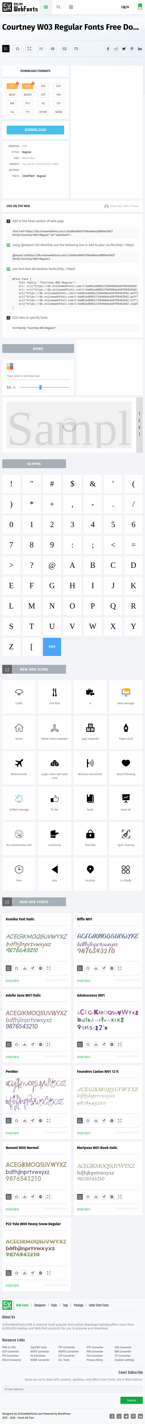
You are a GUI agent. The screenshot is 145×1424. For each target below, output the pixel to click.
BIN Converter (123, 1351)
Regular (26, 152)
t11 (27, 112)
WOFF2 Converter (68, 1351)
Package (78, 1305)
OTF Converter (95, 1347)
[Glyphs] (41, 48)
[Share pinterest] (132, 48)
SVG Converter (123, 1347)
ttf (12, 86)
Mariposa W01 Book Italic (97, 1148)
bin (12, 103)
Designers (40, 1305)
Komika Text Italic (20, 919)
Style (54, 1305)
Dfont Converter (11, 1360)
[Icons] (64, 48)
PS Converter (38, 1355)
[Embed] (40, 968)
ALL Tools (64, 1360)
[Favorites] (17, 48)
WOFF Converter (39, 1351)
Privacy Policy (95, 1360)
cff (59, 103)
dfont (43, 112)
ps (43, 103)
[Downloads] (24, 968)
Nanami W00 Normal (22, 1148)
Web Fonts (22, 1305)
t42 (12, 112)
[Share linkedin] (140, 48)
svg (43, 86)
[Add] (6, 48)
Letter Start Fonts (99, 1305)
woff (12, 94)
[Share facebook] (108, 48)
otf (43, 94)
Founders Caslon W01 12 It (98, 1071)
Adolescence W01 (91, 995)
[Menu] (71, 7)
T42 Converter (95, 1355)
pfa (58, 94)
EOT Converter (10, 1351)
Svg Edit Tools (38, 1347)
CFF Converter (66, 1355)
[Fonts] (76, 48)
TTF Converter (66, 1347)
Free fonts (20, 7)
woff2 (28, 94)
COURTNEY (28, 176)
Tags (65, 1305)
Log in (125, 7)
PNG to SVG (9, 1347)
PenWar (12, 1071)
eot (58, 86)
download (35, 130)
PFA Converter (95, 1351)
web (27, 86)
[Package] (52, 48)
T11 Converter (123, 1355)
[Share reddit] (116, 48)
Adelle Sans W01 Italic (23, 995)
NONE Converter (40, 1360)
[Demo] (29, 48)
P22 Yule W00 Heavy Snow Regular (33, 1224)
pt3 (28, 103)
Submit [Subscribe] (131, 1400)
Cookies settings (124, 1360)
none (58, 112)
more (52, 647)
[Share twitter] (124, 48)
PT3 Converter (10, 1355)
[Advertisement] (107, 132)
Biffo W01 (84, 919)
